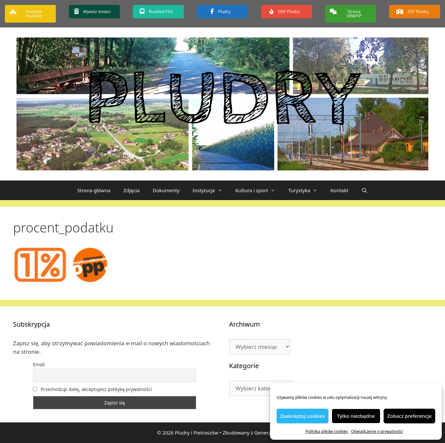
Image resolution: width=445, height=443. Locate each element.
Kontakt (339, 190)
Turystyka (306, 190)
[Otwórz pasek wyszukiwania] (364, 190)
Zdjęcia (131, 190)
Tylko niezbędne (356, 416)
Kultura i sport (258, 190)
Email (39, 364)
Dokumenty (166, 190)
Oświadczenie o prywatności (377, 431)
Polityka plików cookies (327, 431)
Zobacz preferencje (409, 416)
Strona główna (94, 190)
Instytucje (211, 190)
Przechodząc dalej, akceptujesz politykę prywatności (92, 389)
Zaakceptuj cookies (302, 416)
